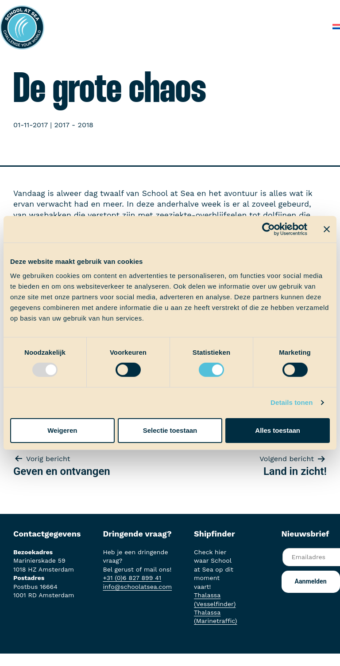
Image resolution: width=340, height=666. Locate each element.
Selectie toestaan (170, 430)
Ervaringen (241, 8)
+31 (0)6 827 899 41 (132, 577)
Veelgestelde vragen (249, 26)
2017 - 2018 (73, 125)
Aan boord (194, 8)
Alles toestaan (277, 430)
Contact (308, 26)
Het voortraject (140, 8)
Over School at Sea (172, 26)
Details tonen (291, 402)
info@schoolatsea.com (137, 586)
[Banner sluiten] (327, 229)
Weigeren (62, 430)
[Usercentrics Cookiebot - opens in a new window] (268, 229)
